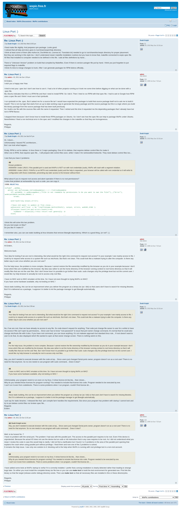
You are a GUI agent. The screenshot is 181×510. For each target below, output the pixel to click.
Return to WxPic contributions (15, 497)
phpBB (81, 507)
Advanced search (171, 10)
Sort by (101, 486)
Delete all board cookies (155, 503)
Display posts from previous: (76, 486)
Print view (170, 21)
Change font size (175, 21)
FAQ (168, 25)
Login (175, 25)
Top (176, 70)
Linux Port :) (10, 31)
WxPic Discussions (24, 21)
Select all (14, 184)
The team (142, 503)
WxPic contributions (40, 21)
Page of (160, 35)
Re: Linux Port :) (13, 40)
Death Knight (12, 44)
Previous (8, 486)
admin (10, 77)
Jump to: (135, 497)
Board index (11, 21)
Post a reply (9, 35)
